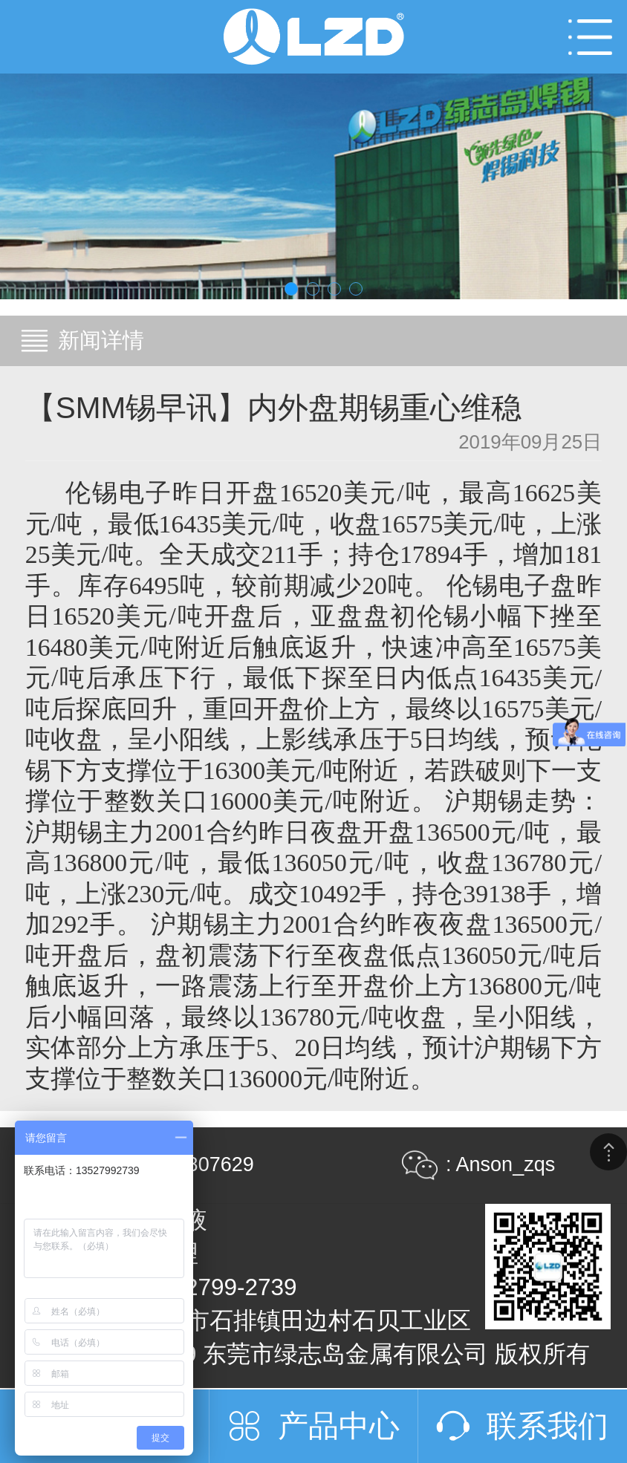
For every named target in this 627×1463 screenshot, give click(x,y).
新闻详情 (101, 340)
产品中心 (339, 1426)
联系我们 (547, 1426)
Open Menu (590, 37)
